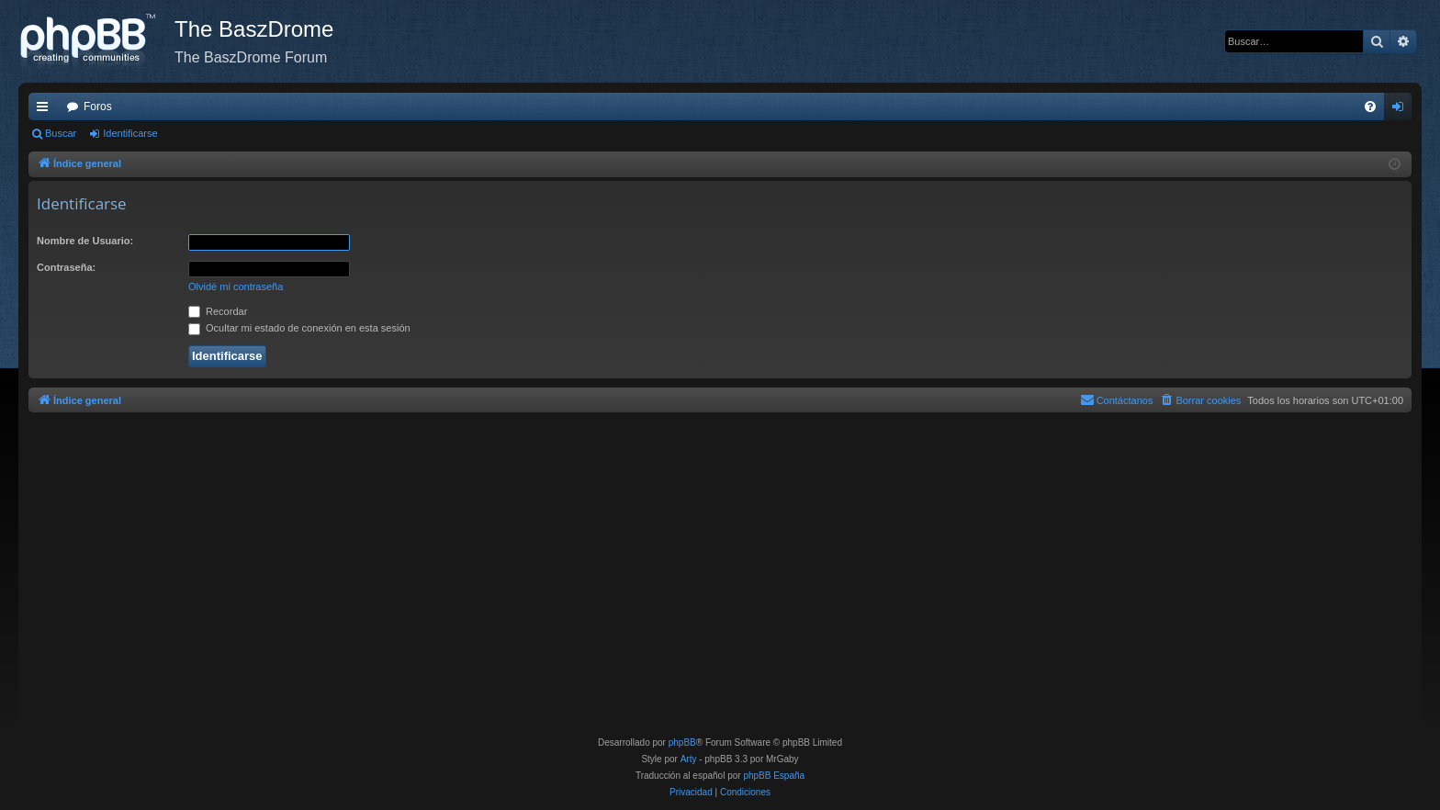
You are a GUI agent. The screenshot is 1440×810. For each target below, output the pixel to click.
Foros (98, 106)
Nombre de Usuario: (85, 240)
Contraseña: (66, 267)
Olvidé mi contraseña (235, 286)
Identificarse (130, 133)
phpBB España (773, 776)
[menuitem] (1370, 106)
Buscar (60, 133)
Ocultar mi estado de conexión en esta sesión (299, 327)
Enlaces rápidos (46, 110)
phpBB (682, 742)
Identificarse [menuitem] (1402, 110)
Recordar (217, 311)
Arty (689, 759)
